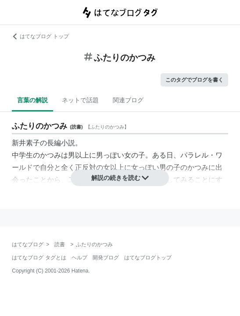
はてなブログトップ (148, 258)
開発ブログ (106, 258)
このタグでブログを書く (194, 80)
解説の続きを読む (120, 177)
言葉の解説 (32, 100)
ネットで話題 (80, 100)
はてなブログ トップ (40, 36)
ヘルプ (79, 258)
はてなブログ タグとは (39, 258)
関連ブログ (128, 100)
